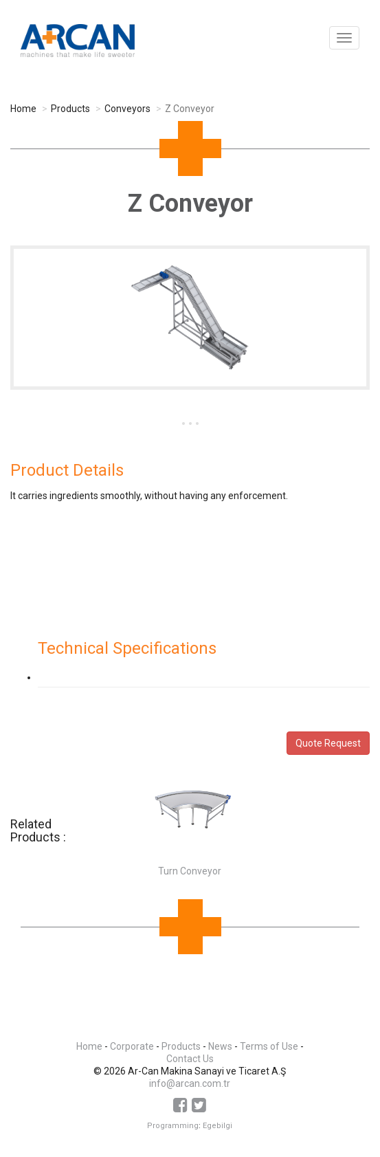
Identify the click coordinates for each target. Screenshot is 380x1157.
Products (70, 108)
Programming (173, 1125)
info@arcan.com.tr (189, 1083)
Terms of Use (269, 1046)
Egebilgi (217, 1125)
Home (23, 108)
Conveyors (127, 108)
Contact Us (190, 1058)
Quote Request (328, 743)
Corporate (132, 1046)
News (220, 1046)
